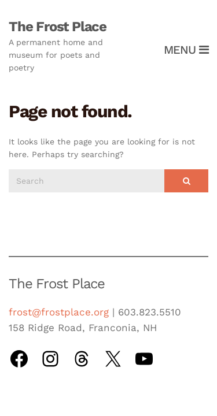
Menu (186, 50)
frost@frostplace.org (59, 312)
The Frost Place (57, 26)
